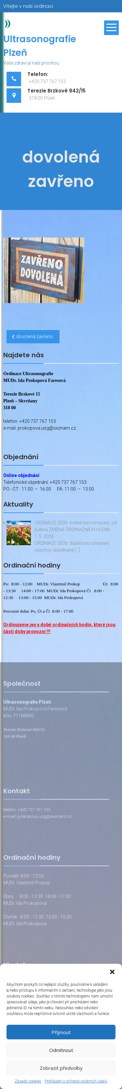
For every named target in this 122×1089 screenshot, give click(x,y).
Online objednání (21, 475)
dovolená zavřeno (34, 336)
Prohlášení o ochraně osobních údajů (76, 1081)
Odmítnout (61, 1050)
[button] (112, 972)
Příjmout (61, 1032)
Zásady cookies (28, 1081)
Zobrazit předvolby (61, 1068)
